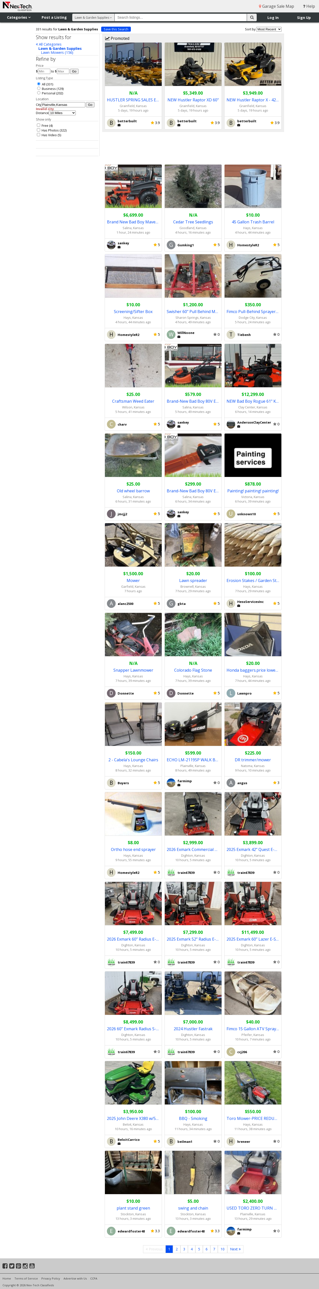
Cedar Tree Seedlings (193, 222)
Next (235, 1249)
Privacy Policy (50, 1278)
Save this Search (116, 29)
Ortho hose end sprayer (133, 849)
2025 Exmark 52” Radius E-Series (193, 939)
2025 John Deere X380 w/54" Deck (133, 1118)
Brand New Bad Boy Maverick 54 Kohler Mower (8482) (133, 222)
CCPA (93, 1278)
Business (46, 88)
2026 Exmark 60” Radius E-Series (133, 939)
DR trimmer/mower (253, 760)
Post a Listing (54, 17)
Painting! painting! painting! (253, 491)
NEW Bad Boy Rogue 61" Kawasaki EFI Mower (253, 401)
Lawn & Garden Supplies (60, 48)
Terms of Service (26, 1278)
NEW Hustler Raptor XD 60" (193, 100)
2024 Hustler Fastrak (193, 1028)
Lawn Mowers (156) (57, 52)
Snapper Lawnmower (133, 670)
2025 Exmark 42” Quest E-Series (253, 849)
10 (223, 1249)
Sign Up (304, 17)
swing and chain (193, 1208)
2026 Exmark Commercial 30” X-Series (193, 849)
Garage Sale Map (276, 6)
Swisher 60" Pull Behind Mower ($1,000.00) (193, 311)
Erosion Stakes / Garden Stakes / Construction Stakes (253, 580)
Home (6, 1278)
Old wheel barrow (133, 491)
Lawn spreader (193, 580)
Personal (46, 93)
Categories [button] (18, 17)
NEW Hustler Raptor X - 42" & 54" (253, 100)
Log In (273, 17)
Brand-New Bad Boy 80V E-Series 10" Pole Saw (193, 491)
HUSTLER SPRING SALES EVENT (133, 100)
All (41, 84)
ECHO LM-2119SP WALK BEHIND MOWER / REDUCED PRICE (193, 760)
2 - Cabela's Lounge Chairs (133, 760)
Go (74, 71)
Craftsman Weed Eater (133, 401)
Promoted (117, 38)
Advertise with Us (75, 1278)
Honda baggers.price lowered (253, 670)
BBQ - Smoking (193, 1118)
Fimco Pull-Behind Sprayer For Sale (253, 311)
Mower (133, 580)
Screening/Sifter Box (133, 311)
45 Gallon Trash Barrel (253, 222)
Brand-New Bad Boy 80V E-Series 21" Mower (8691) (193, 401)
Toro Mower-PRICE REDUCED (253, 1118)
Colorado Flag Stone (193, 670)
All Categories (49, 44)
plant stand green (133, 1208)
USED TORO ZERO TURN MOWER (253, 1208)
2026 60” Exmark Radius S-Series (133, 1028)
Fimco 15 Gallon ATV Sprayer (253, 1028)
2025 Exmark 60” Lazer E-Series (253, 939)
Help (309, 6)
